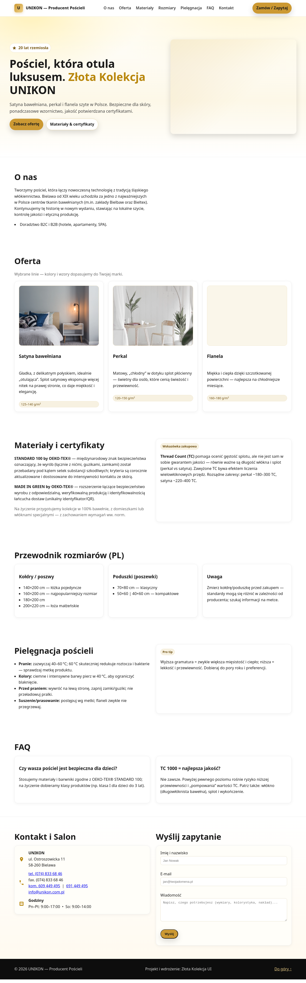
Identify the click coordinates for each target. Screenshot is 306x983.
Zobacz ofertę (26, 124)
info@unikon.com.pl (46, 892)
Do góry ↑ (283, 972)
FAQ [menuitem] (210, 8)
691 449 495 (77, 885)
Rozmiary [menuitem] (167, 8)
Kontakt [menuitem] (226, 8)
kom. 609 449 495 (44, 885)
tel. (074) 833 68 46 (45, 873)
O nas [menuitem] (109, 8)
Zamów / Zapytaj (272, 8)
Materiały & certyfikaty (72, 124)
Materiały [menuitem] (144, 8)
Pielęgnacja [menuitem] (191, 8)
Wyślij (169, 937)
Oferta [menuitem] (125, 8)
